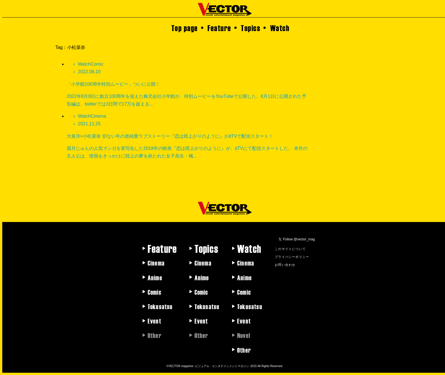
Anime (155, 277)
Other (244, 350)
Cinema (156, 262)
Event (154, 320)
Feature (219, 27)
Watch (280, 27)
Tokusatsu (160, 306)
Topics (250, 27)
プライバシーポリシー (292, 256)
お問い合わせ (285, 264)
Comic (155, 292)
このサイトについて (290, 248)
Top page (184, 27)
